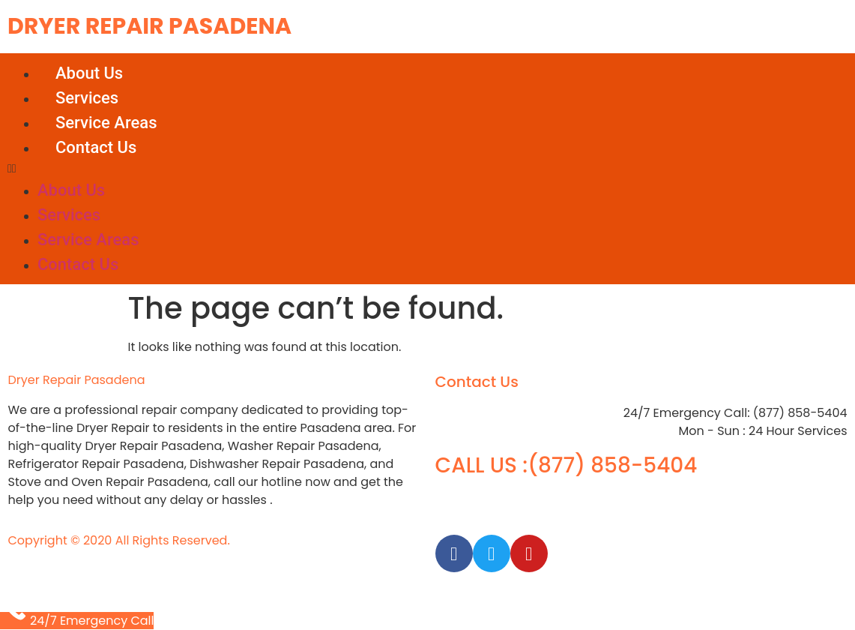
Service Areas (106, 122)
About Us (89, 73)
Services (86, 97)
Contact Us (95, 147)
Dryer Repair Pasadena (149, 26)
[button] (427, 169)
